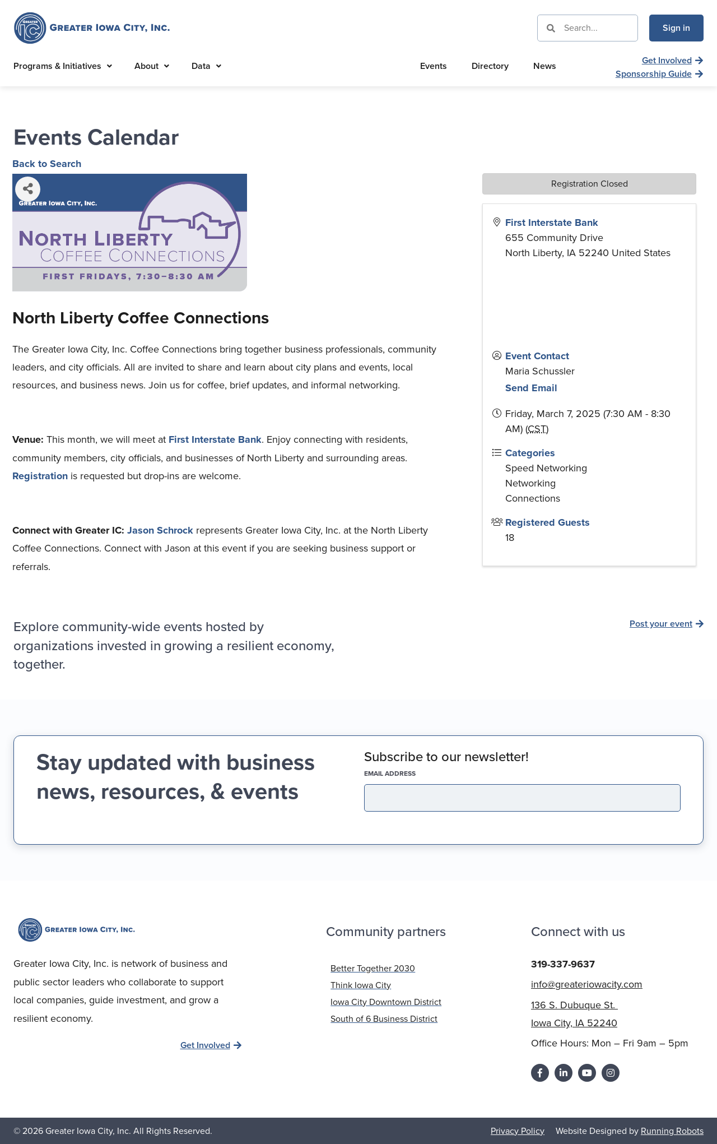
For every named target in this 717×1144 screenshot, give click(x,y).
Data (206, 65)
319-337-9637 (563, 963)
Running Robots (672, 1130)
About (151, 65)
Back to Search (46, 163)
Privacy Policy (517, 1130)
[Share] (27, 189)
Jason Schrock (160, 530)
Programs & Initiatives (62, 65)
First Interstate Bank (215, 439)
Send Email (531, 388)
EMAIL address (409, 773)
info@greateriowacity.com (586, 983)
